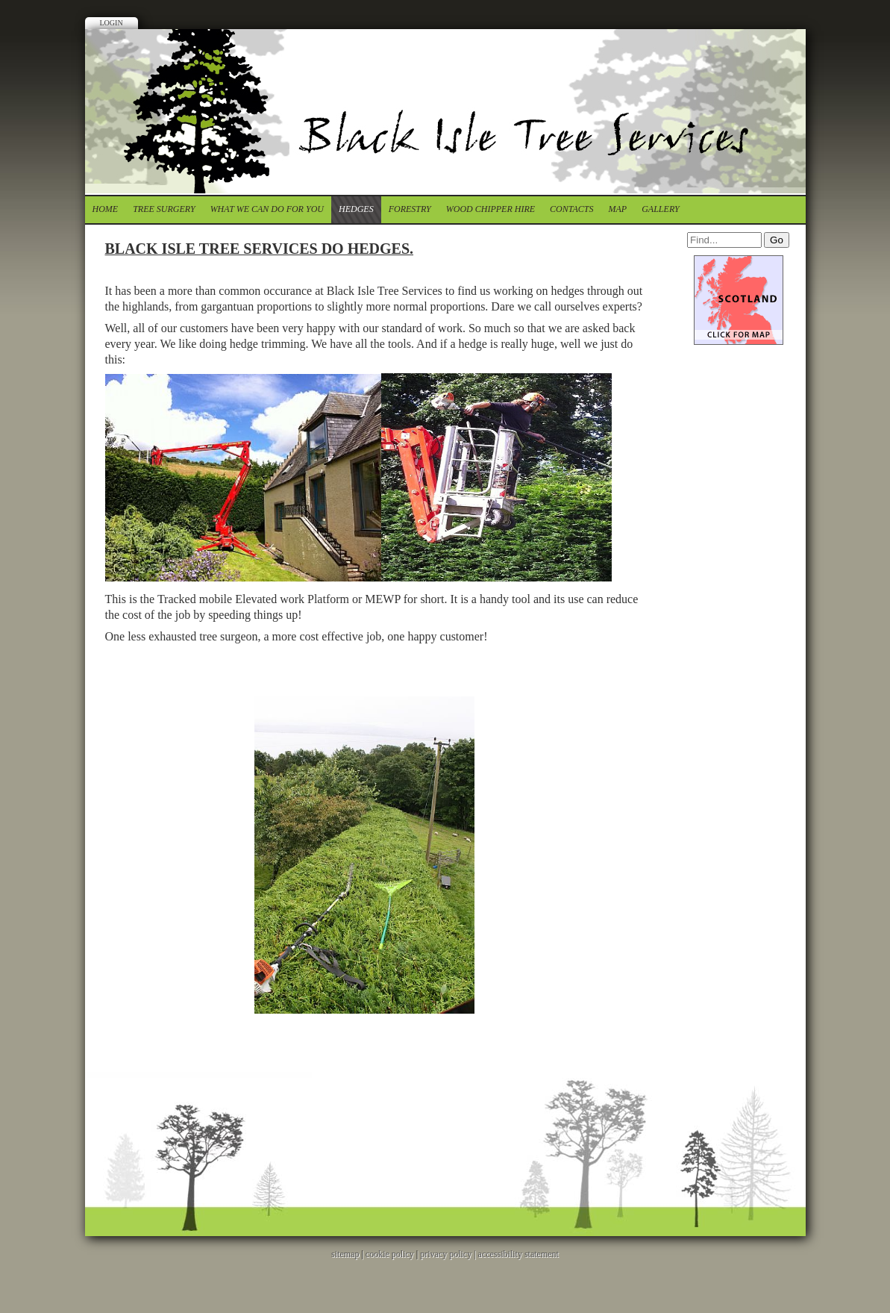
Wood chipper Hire (490, 209)
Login (111, 23)
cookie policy (390, 1254)
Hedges (356, 209)
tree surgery (164, 209)
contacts (571, 209)
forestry (410, 209)
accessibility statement (518, 1254)
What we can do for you (267, 209)
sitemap (345, 1254)
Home (106, 209)
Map (618, 209)
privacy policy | (448, 1254)
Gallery (660, 209)
